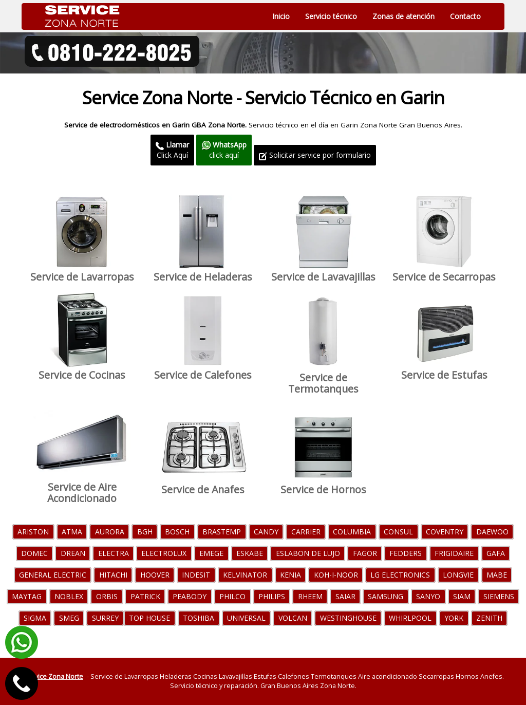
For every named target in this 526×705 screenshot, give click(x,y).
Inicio (281, 16)
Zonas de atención (403, 16)
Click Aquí (172, 150)
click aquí (224, 150)
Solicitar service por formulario (315, 155)
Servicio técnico (331, 16)
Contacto (465, 16)
